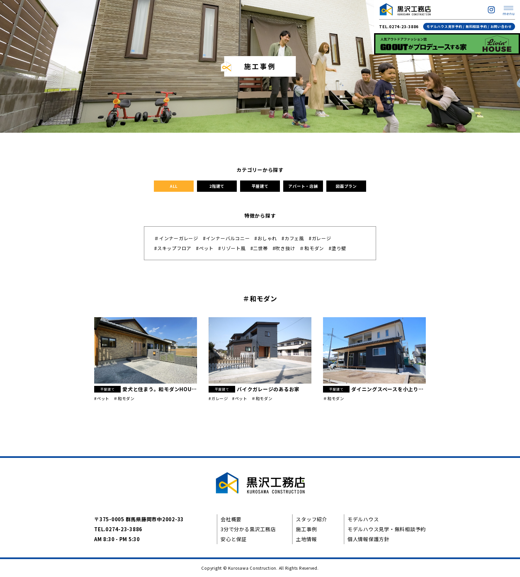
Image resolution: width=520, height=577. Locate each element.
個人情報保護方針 (368, 539)
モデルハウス (363, 519)
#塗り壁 (337, 248)
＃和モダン (311, 248)
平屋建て (260, 186)
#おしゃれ (265, 238)
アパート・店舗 (303, 186)
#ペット (205, 248)
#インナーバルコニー (226, 238)
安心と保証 (234, 539)
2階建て (217, 186)
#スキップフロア (172, 248)
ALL (174, 186)
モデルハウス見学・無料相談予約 (387, 529)
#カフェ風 (293, 238)
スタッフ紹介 (311, 519)
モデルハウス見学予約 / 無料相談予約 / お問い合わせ (469, 26)
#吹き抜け (284, 248)
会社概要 (231, 519)
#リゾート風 (232, 248)
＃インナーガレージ (176, 238)
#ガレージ (320, 238)
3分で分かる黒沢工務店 (248, 529)
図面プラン (346, 186)
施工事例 (306, 529)
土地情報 (306, 539)
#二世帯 (259, 248)
